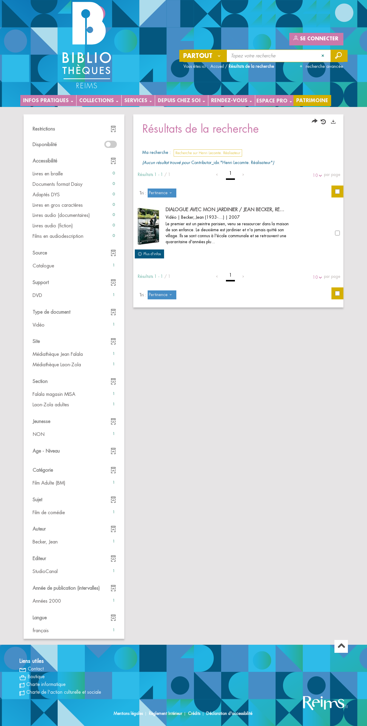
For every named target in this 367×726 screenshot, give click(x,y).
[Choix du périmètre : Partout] (203, 56)
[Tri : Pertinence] (162, 193)
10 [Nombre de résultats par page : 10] (316, 175)
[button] (74, 174)
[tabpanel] (183, 377)
